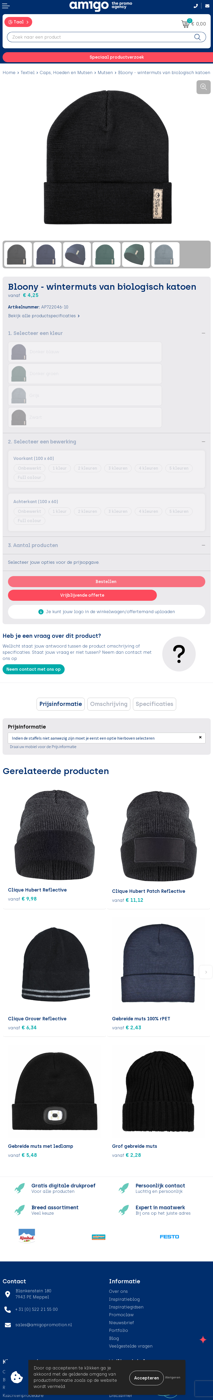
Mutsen (105, 72)
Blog (114, 1293)
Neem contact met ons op (33, 625)
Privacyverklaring (127, 1342)
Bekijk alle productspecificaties (44, 315)
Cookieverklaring (127, 1334)
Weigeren (172, 1377)
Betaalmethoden (21, 1334)
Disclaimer (120, 1350)
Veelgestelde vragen (130, 1301)
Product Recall (18, 1358)
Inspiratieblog (124, 1254)
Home (9, 72)
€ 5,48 (22, 1110)
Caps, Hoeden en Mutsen (66, 72)
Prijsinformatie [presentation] (60, 660)
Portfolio (118, 1285)
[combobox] (98, 37)
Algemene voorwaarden (134, 1326)
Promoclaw (121, 1270)
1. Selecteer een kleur (35, 333)
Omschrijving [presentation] (108, 660)
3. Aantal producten (33, 501)
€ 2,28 (126, 1110)
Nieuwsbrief (121, 1277)
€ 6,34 (22, 982)
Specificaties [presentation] (154, 660)
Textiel (28, 72)
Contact (11, 1326)
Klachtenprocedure (23, 1350)
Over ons (118, 1246)
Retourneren (16, 1342)
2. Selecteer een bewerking (42, 398)
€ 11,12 (127, 855)
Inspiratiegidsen (126, 1262)
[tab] (61, 660)
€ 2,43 (126, 982)
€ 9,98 (22, 855)
